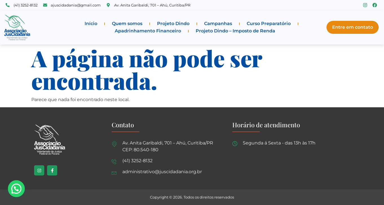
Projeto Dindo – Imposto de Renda (235, 31)
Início (91, 23)
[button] (16, 188)
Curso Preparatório (269, 23)
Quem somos (127, 23)
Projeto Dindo (173, 23)
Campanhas (218, 23)
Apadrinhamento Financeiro (148, 31)
